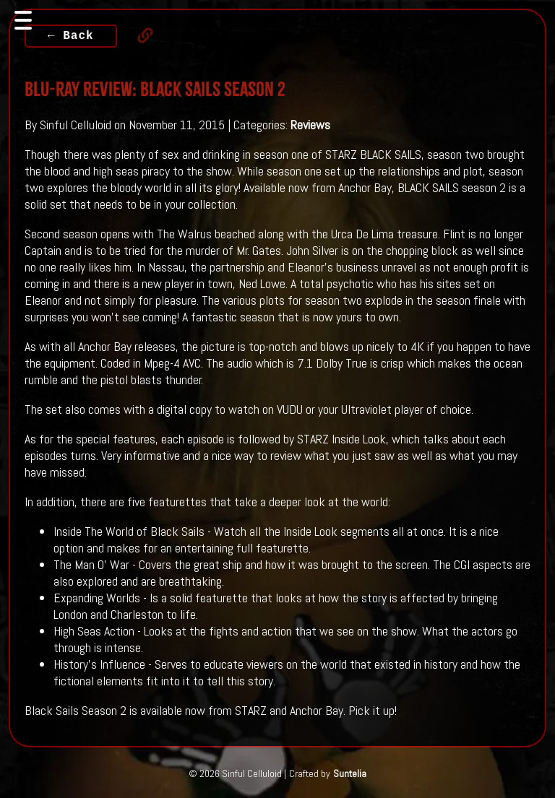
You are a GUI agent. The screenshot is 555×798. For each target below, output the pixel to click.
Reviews (310, 124)
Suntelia (349, 773)
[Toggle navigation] (23, 20)
